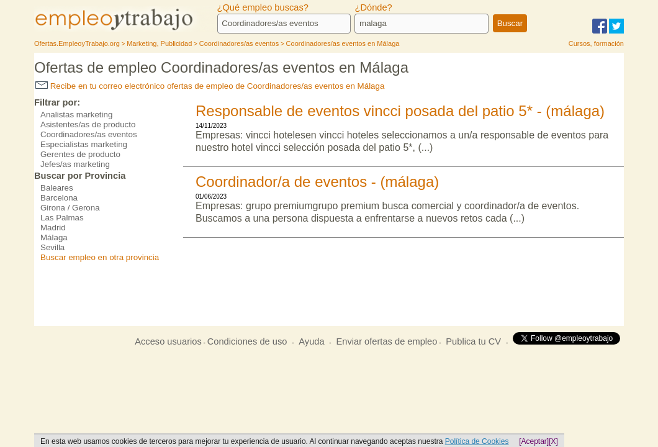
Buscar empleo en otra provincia (99, 257)
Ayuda (311, 341)
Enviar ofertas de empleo (386, 341)
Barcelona (59, 197)
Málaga (54, 237)
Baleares (56, 187)
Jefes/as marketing (75, 164)
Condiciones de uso (247, 341)
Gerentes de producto (80, 154)
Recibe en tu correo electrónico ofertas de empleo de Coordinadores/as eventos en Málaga (209, 86)
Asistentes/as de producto (87, 124)
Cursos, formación (596, 43)
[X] (553, 441)
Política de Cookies (477, 441)
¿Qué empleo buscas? (263, 7)
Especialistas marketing (83, 144)
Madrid (53, 227)
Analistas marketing (76, 114)
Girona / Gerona (70, 207)
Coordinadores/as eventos (88, 134)
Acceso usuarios (168, 341)
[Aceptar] (534, 441)
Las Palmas (62, 217)
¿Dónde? (373, 7)
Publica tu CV (473, 341)
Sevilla (52, 247)
